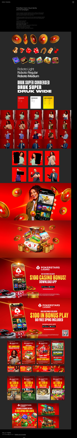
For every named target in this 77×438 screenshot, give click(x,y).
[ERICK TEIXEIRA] (7, 2)
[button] (73, 2)
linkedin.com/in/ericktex (20, 434)
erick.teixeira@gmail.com (7, 434)
